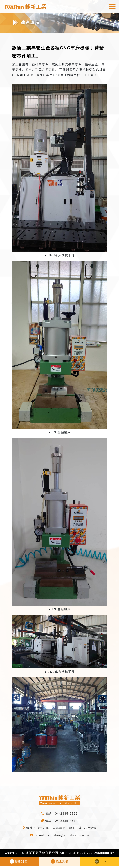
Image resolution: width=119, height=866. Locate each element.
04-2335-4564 (66, 820)
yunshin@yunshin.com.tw (68, 835)
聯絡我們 (21, 861)
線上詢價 (62, 861)
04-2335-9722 (66, 813)
